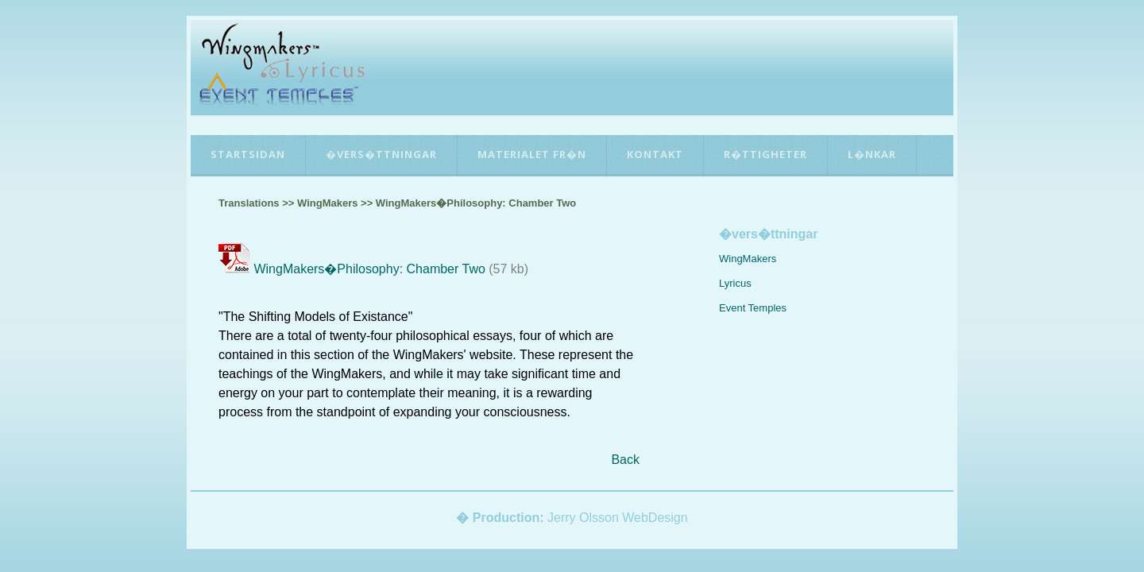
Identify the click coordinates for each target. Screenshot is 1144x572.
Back (625, 459)
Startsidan (248, 154)
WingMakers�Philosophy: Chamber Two (369, 269)
